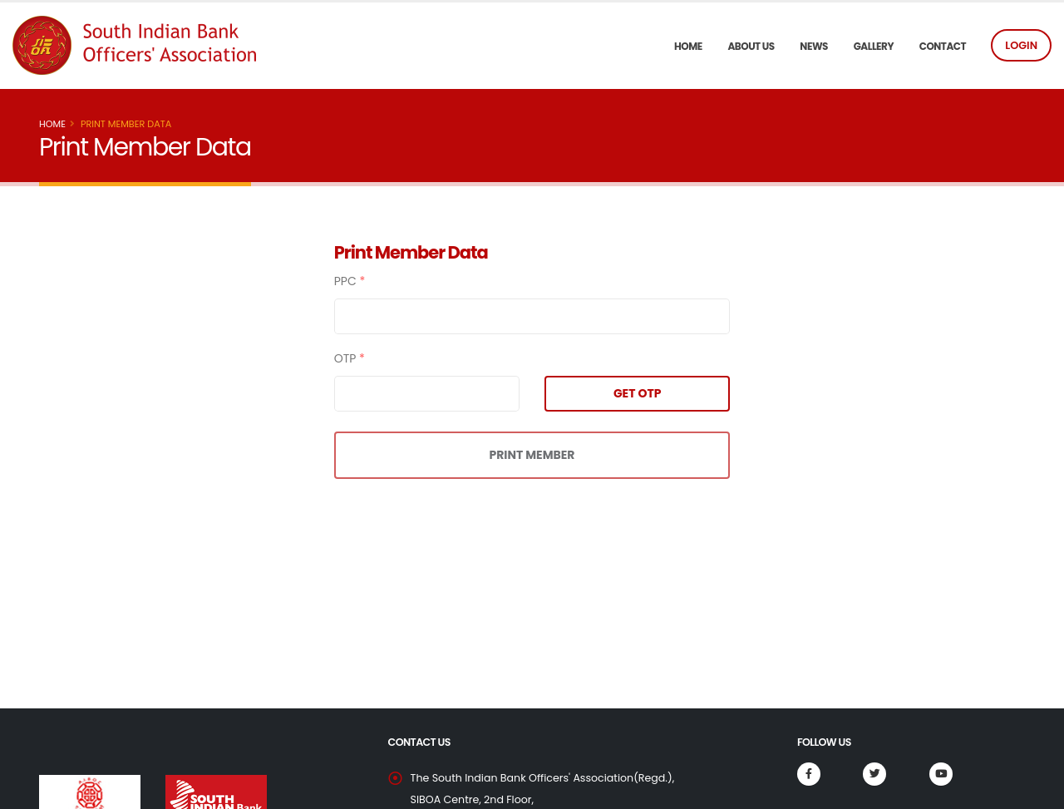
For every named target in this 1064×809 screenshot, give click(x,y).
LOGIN (1021, 45)
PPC (350, 281)
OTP (349, 358)
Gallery (874, 46)
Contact (942, 46)
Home (688, 46)
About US (750, 46)
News (814, 46)
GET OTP (637, 393)
